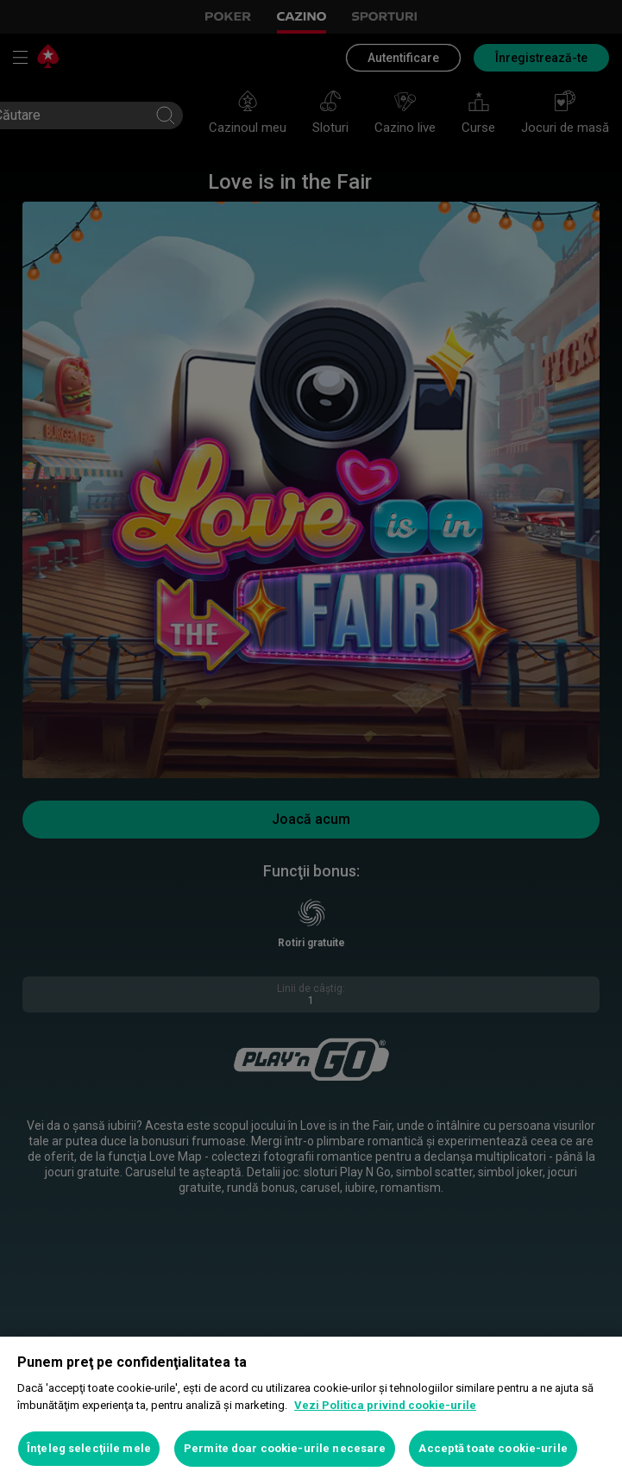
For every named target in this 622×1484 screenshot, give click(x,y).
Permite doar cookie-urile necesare (285, 1448)
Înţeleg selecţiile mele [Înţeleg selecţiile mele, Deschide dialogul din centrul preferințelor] (89, 1448)
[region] (311, 1410)
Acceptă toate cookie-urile (492, 1448)
